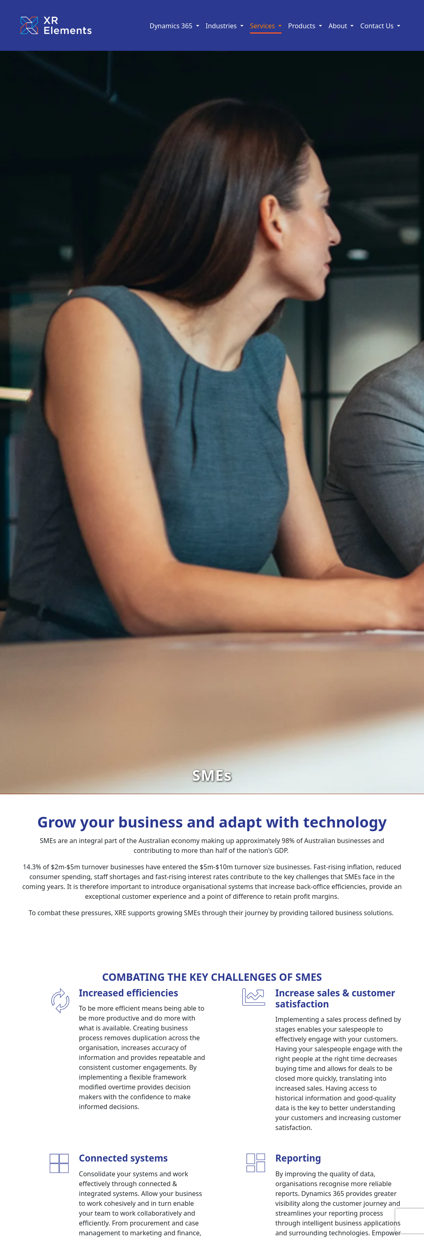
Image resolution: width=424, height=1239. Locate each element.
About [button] (339, 25)
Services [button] (263, 25)
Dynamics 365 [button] (172, 25)
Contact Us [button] (377, 25)
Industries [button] (222, 25)
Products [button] (302, 25)
